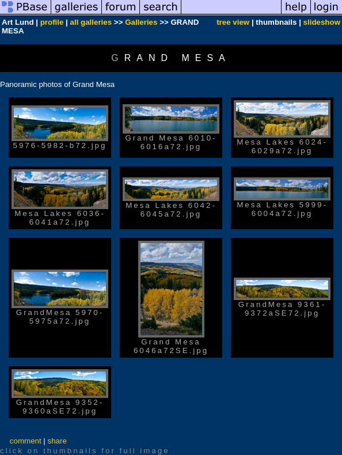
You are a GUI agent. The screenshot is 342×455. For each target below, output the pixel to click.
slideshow (321, 22)
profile (52, 22)
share (57, 441)
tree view (232, 22)
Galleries (141, 22)
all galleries (91, 22)
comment (25, 441)
